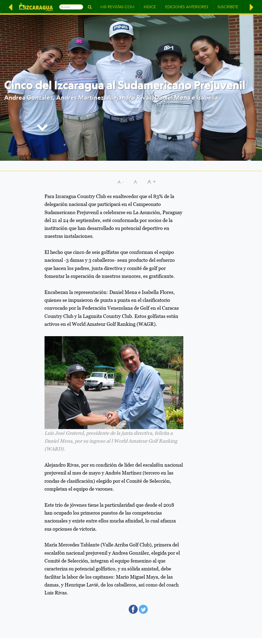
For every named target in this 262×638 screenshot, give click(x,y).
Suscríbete (228, 6)
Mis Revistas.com (117, 6)
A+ (152, 181)
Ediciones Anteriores (186, 6)
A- (121, 182)
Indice (150, 6)
